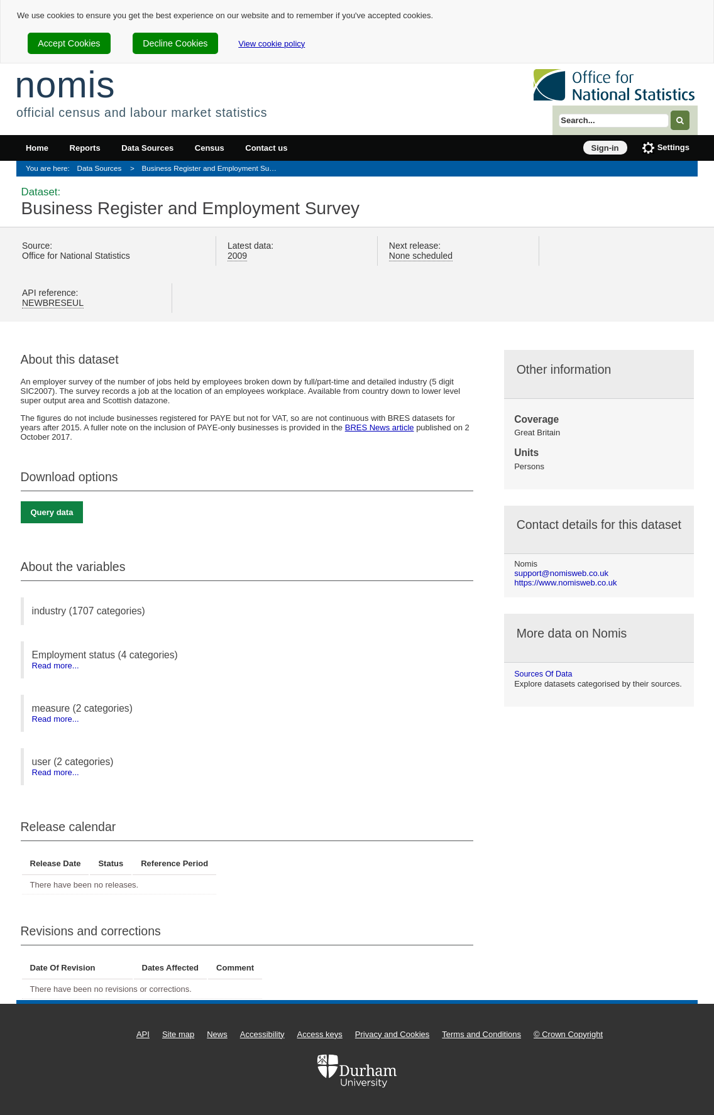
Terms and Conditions (481, 1034)
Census (209, 148)
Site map (178, 1034)
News (217, 1034)
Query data (52, 512)
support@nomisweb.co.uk (561, 573)
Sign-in (605, 148)
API (143, 1034)
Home (37, 148)
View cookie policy (271, 43)
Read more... (55, 665)
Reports (85, 148)
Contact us (266, 148)
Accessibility (262, 1034)
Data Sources (147, 148)
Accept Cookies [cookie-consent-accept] (69, 43)
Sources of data (543, 674)
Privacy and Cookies (392, 1034)
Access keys (320, 1034)
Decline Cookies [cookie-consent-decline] (175, 43)
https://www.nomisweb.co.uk (565, 582)
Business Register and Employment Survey (212, 168)
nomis (64, 84)
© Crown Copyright (568, 1034)
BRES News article (379, 427)
